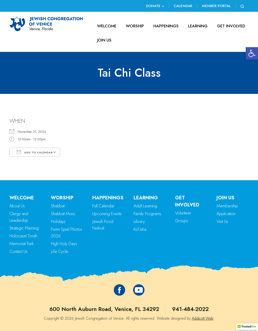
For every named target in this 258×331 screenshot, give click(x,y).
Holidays (58, 221)
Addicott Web (202, 318)
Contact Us (18, 251)
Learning (198, 26)
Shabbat (58, 206)
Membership (227, 206)
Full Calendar (103, 206)
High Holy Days (64, 244)
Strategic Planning (24, 228)
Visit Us (222, 221)
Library (139, 221)
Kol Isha (140, 229)
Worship (135, 26)
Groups (181, 221)
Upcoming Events (107, 214)
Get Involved (231, 26)
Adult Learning (145, 206)
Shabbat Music (63, 214)
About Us (17, 206)
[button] (252, 53)
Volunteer (183, 213)
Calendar (183, 6)
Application (226, 214)
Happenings (166, 26)
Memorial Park (21, 244)
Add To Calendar (35, 152)
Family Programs (147, 214)
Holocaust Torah (23, 236)
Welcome (106, 26)
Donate (155, 6)
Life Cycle (59, 251)
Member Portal (216, 6)
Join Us (104, 40)
